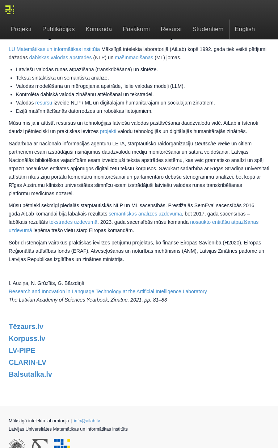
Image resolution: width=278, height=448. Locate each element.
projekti (108, 131)
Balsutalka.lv (30, 374)
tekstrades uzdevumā (73, 222)
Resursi (171, 29)
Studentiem (208, 29)
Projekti (21, 29)
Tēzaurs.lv (26, 326)
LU (12, 49)
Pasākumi (136, 29)
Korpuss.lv (27, 338)
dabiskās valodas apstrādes (60, 57)
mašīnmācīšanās (134, 57)
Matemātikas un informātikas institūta (58, 49)
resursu (43, 103)
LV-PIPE (22, 350)
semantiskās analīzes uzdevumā (145, 214)
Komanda (98, 29)
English (245, 29)
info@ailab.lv (87, 420)
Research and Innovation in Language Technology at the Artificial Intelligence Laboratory (108, 291)
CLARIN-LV (27, 362)
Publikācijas (58, 29)
